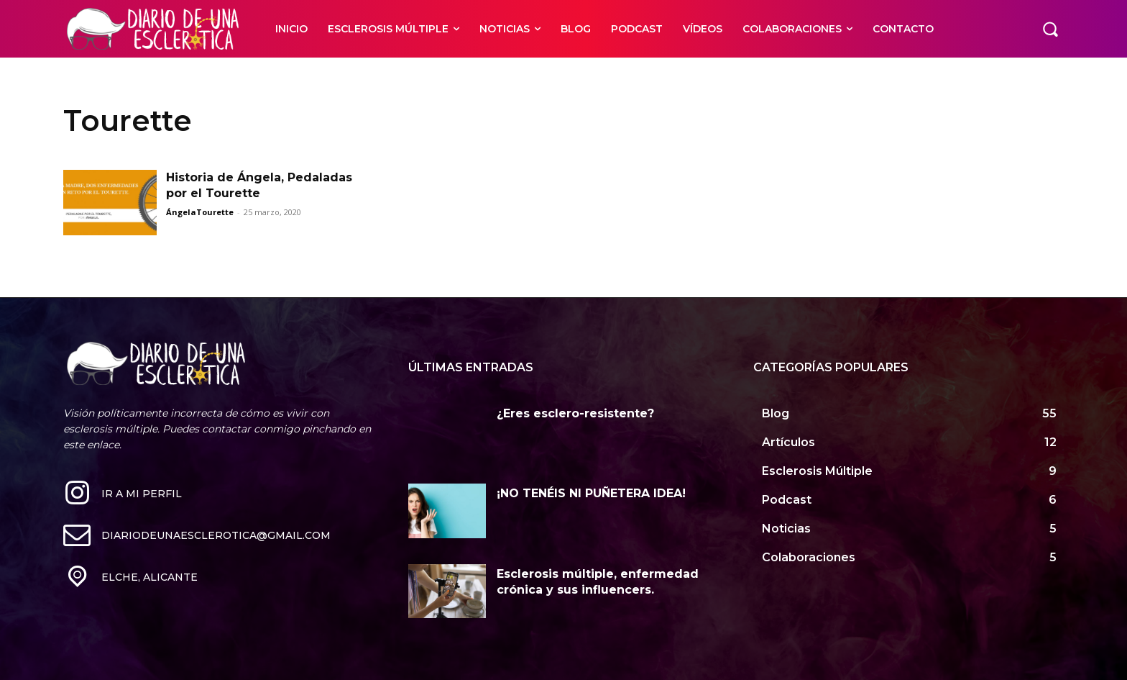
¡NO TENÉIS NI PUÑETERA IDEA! (591, 493)
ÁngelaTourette (200, 212)
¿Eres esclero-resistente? (575, 413)
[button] (1050, 28)
